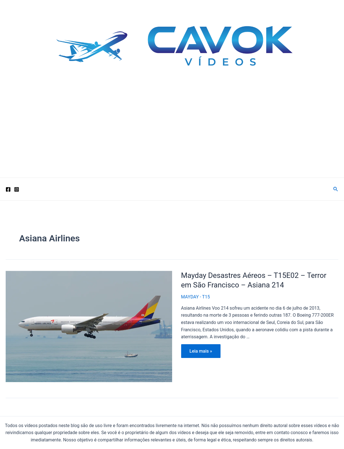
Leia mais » (200, 352)
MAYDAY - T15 (195, 297)
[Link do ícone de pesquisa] (335, 189)
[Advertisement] (172, 135)
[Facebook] (8, 189)
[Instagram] (16, 189)
